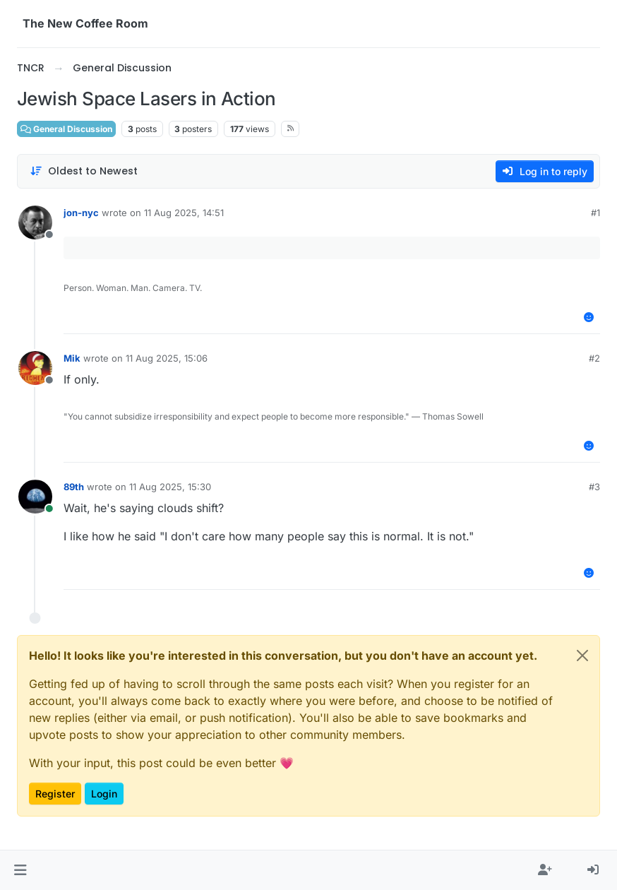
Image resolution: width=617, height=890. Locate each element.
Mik (72, 358)
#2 (594, 358)
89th (74, 486)
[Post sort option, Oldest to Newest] (83, 171)
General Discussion (66, 129)
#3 (594, 486)
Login (104, 794)
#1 (595, 212)
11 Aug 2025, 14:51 (184, 212)
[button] (20, 870)
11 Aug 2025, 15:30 (170, 486)
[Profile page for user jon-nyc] (35, 222)
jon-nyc (81, 212)
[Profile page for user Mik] (35, 368)
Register (55, 794)
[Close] (582, 655)
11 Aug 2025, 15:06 (167, 358)
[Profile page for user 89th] (35, 497)
